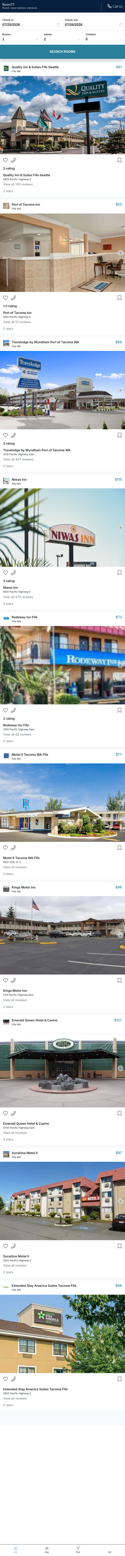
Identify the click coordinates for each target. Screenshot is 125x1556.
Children (91, 34)
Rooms (6, 34)
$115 (118, 479)
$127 (118, 1020)
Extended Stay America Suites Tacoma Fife (44, 1286)
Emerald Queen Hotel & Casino (35, 1020)
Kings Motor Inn (24, 887)
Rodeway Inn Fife (25, 617)
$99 (118, 1285)
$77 (119, 754)
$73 (119, 617)
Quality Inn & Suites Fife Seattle (35, 67)
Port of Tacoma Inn (26, 204)
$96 (118, 887)
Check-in (7, 19)
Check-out (71, 19)
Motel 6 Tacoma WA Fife (30, 755)
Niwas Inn (19, 479)
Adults (48, 34)
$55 (118, 204)
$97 (119, 1153)
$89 (118, 342)
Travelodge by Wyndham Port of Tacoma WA (45, 342)
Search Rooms (62, 51)
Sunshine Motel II (25, 1153)
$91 (119, 67)
